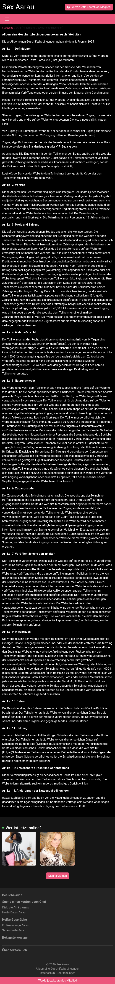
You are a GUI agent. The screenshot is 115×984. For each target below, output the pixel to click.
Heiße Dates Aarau (13, 912)
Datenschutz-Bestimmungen (57, 973)
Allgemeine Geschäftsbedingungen (57, 968)
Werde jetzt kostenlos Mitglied (89, 7)
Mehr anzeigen (57, 875)
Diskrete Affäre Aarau (15, 907)
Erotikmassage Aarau (15, 925)
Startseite (7, 27)
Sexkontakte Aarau (13, 930)
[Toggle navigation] (7, 19)
